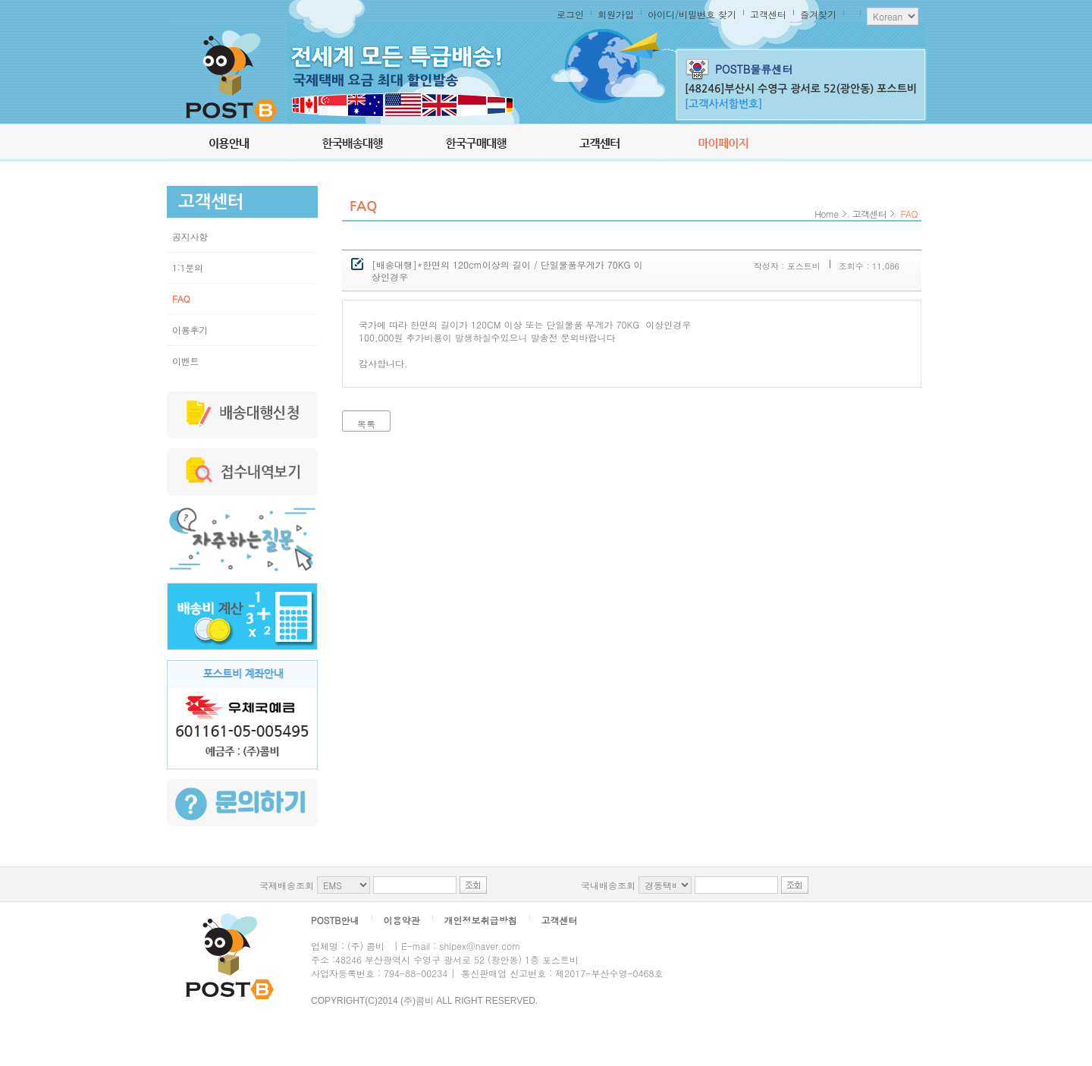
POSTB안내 (335, 919)
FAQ (181, 298)
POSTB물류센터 (753, 69)
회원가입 (616, 14)
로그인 (570, 14)
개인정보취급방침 (480, 919)
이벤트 (185, 360)
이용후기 (190, 329)
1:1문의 (187, 267)
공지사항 (190, 236)
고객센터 (768, 14)
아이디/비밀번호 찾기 (692, 14)
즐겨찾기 (818, 14)
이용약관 (402, 919)
